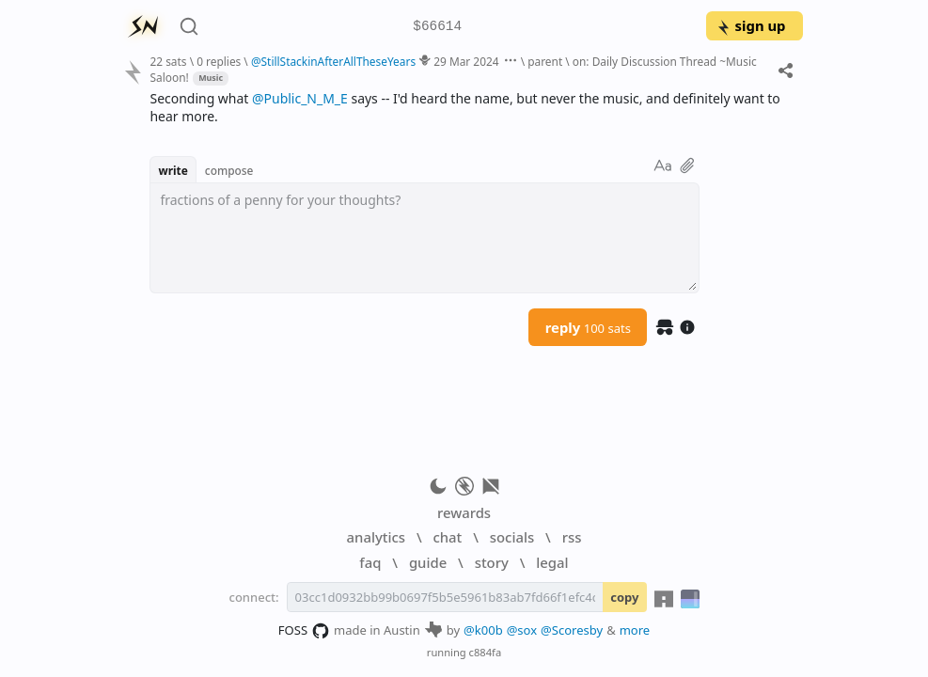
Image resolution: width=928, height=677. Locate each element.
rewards (464, 512)
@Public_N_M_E (300, 98)
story (492, 562)
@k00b (483, 630)
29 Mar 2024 (465, 61)
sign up (751, 25)
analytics (376, 536)
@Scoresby (572, 630)
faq (370, 562)
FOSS (304, 631)
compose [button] (229, 170)
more (635, 630)
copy (624, 597)
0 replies (219, 61)
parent (544, 61)
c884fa (485, 652)
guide (428, 562)
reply (588, 327)
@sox (522, 630)
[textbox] (424, 238)
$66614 (437, 27)
